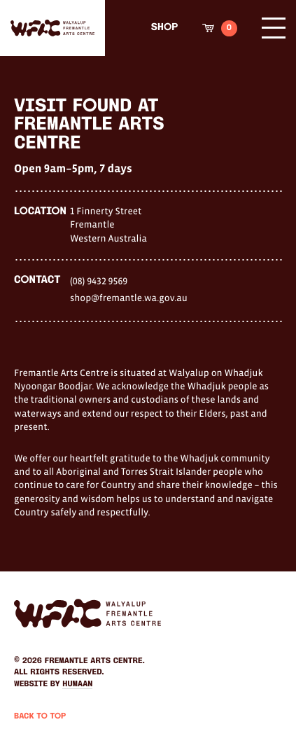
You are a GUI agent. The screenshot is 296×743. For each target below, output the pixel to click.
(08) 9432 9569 (98, 280)
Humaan (77, 684)
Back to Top (40, 716)
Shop (164, 27)
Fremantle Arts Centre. (95, 661)
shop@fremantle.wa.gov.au (129, 297)
